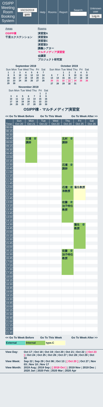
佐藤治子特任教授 (67, 205)
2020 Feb (43, 370)
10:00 (9, 157)
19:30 (9, 299)
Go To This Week (51, 116)
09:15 (9, 145)
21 (43, 78)
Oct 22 (80, 351)
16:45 (9, 258)
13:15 (9, 205)
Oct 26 (52, 355)
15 (8, 78)
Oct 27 (62, 355)
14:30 (9, 224)
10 (20, 75)
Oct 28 (73, 355)
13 (37, 75)
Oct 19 (49, 351)
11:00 (9, 172)
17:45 (9, 273)
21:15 (9, 325)
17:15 (9, 265)
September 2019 (25, 65)
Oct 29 (83, 355)
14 (43, 75)
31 (75, 83)
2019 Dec (88, 367)
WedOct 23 (55, 122)
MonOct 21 (31, 122)
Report (63, 12)
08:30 (9, 134)
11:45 (9, 183)
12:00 (9, 187)
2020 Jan (29, 370)
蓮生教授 (79, 187)
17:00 (9, 261)
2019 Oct (59, 367)
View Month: (13, 367)
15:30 (9, 239)
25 (26, 81)
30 (14, 83)
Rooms (52, 12)
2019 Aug (30, 367)
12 (32, 75)
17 (20, 78)
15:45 (9, 243)
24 (20, 81)
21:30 (9, 329)
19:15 (9, 295)
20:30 (9, 314)
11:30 (9, 179)
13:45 (9, 213)
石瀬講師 (31, 140)
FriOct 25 (79, 122)
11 (26, 75)
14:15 (9, 220)
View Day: (11, 351)
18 (26, 78)
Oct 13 (60, 361)
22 (8, 81)
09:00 (9, 142)
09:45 (9, 153)
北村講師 (67, 140)
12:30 (9, 194)
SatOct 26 (92, 122)
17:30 (9, 269)
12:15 (9, 190)
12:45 (9, 198)
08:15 (9, 130)
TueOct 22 (43, 122)
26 (32, 81)
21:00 (9, 321)
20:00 (9, 306)
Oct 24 (31, 355)
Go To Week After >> (84, 116)
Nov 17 (44, 364)
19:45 (9, 302)
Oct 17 (28, 351)
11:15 (9, 175)
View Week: (12, 361)
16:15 (9, 250)
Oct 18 (38, 351)
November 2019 (28, 86)
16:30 (9, 254)
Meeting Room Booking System (8, 14)
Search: (78, 10)
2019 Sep (44, 367)
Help (42, 12)
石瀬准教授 (67, 188)
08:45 (9, 138)
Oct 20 (59, 351)
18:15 (9, 280)
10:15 (9, 160)
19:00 (9, 291)
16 (14, 78)
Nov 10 (33, 364)
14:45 (9, 228)
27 (37, 81)
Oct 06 (50, 361)
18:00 (9, 276)
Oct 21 (70, 351)
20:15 (9, 310)
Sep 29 (39, 361)
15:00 (9, 231)
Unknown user (95, 10)
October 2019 (69, 65)
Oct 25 (41, 355)
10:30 (9, 164)
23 (14, 81)
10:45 (9, 168)
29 (8, 83)
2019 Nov (74, 367)
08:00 (9, 127)
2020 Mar (57, 370)
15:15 (9, 235)
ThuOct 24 (67, 122)
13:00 (9, 202)
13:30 (9, 209)
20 (37, 78)
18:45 (9, 287)
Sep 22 (28, 361)
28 (43, 81)
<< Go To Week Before (19, 116)
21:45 (9, 332)
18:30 (9, 284)
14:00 (9, 216)
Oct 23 (92, 351)
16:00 (9, 246)
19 (32, 78)
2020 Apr (70, 370)
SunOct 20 (19, 122)
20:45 (9, 317)
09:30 (9, 149)
